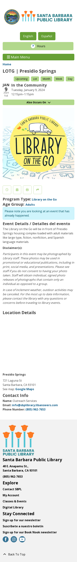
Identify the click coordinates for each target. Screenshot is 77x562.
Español (46, 36)
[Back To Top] (38, 554)
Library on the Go (44, 199)
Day (70, 78)
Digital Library (13, 507)
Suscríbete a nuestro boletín (23, 526)
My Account (11, 495)
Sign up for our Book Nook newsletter (30, 532)
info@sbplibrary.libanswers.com (35, 405)
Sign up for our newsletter (22, 520)
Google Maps (24, 389)
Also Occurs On (38, 102)
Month (46, 78)
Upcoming (21, 78)
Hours (43, 46)
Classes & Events (14, 501)
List (35, 78)
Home (7, 64)
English (28, 36)
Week (59, 78)
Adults (30, 205)
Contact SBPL (12, 489)
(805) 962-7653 (35, 409)
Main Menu (18, 57)
